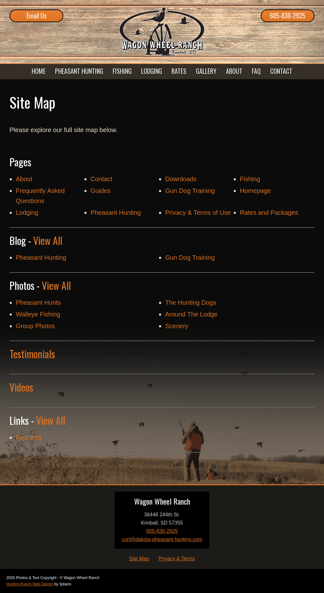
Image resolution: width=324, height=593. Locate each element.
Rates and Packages (269, 212)
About (24, 178)
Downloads (180, 178)
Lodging (27, 212)
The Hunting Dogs (190, 302)
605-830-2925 (287, 15)
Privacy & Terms (177, 558)
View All (47, 240)
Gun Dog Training (190, 190)
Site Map (139, 558)
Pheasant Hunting (115, 212)
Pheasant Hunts (38, 302)
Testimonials (32, 353)
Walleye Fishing (38, 314)
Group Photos (35, 325)
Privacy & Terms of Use (198, 212)
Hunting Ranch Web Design (29, 584)
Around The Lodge (191, 314)
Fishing (250, 178)
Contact (101, 178)
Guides (100, 190)
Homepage (255, 190)
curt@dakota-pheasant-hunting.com (162, 539)
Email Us (37, 15)
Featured (28, 437)
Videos (21, 386)
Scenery (176, 325)
